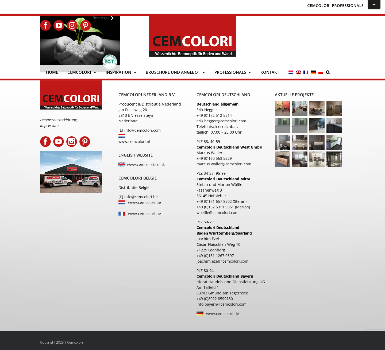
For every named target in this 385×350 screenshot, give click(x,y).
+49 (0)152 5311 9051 (215, 206)
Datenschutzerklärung (58, 119)
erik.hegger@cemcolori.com (221, 120)
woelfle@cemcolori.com (217, 212)
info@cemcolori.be (141, 196)
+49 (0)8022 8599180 (215, 298)
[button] (328, 72)
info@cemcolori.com (142, 130)
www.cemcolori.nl (134, 141)
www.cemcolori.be (144, 202)
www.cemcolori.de (222, 313)
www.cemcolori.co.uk (146, 164)
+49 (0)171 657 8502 (214, 201)
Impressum (49, 125)
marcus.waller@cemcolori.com (224, 163)
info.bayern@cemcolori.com (222, 304)
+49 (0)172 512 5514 (214, 115)
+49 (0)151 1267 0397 (215, 255)
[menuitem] (290, 72)
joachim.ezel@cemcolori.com (222, 261)
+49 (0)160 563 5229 (214, 158)
